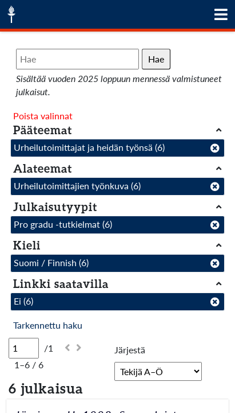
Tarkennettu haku (47, 325)
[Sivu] (24, 348)
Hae (156, 58)
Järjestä (129, 349)
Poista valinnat (43, 115)
